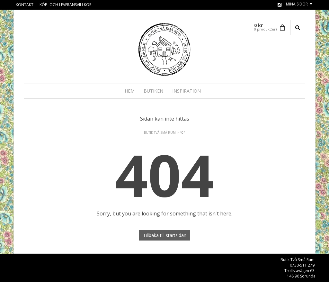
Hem (130, 91)
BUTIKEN (153, 91)
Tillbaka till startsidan (164, 235)
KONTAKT (24, 4)
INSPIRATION (186, 91)
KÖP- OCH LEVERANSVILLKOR (66, 4)
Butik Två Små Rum (160, 132)
